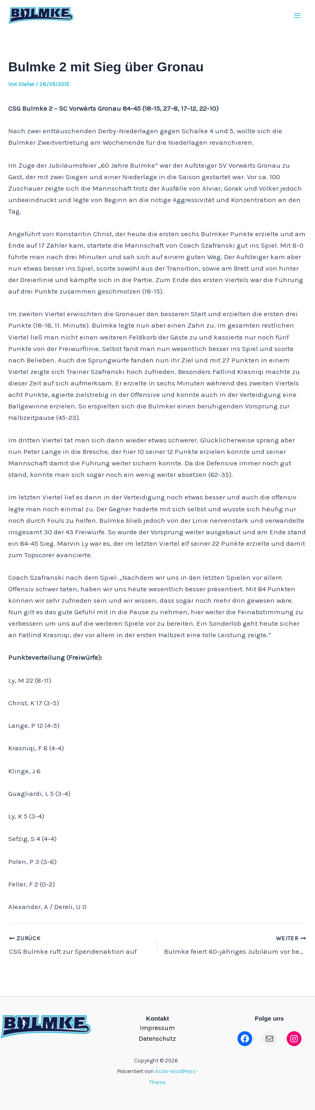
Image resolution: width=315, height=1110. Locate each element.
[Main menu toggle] (297, 20)
